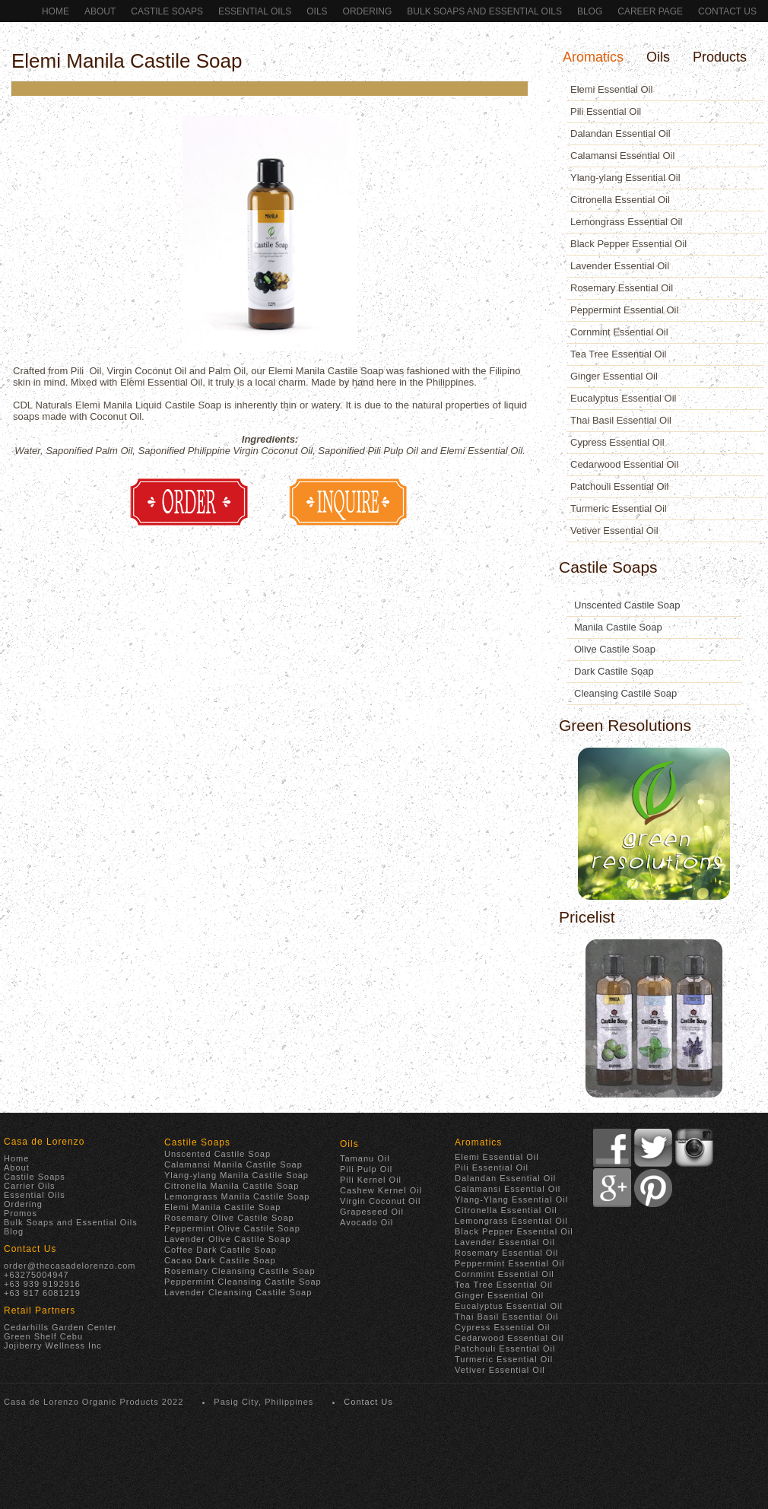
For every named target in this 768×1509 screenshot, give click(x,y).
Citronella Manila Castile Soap (231, 1185)
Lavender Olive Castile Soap (227, 1239)
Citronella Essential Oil (620, 199)
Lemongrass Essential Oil (626, 221)
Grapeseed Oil (372, 1211)
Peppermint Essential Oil (624, 310)
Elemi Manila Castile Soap (126, 60)
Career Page (650, 11)
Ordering (23, 1204)
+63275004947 (36, 1274)
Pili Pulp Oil (366, 1169)
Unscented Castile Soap (627, 605)
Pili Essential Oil (605, 111)
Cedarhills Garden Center (60, 1327)
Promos (20, 1213)
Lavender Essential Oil (619, 266)
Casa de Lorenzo (44, 1141)
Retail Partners (39, 1310)
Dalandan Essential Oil (620, 133)
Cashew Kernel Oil (381, 1190)
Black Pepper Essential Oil (628, 243)
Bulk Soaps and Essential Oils (484, 11)
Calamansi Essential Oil (622, 155)
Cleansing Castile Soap (625, 693)
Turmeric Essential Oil (618, 508)
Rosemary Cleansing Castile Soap (240, 1271)
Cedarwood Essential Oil (624, 464)
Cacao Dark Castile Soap (220, 1260)
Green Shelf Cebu (43, 1336)
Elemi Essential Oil (611, 89)
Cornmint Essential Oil (619, 332)
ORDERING (367, 11)
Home (55, 11)
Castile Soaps (167, 11)
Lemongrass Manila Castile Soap (236, 1196)
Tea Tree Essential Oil (618, 354)
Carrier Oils (30, 1185)
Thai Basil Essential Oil (620, 420)
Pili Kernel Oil (370, 1179)
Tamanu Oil (365, 1158)
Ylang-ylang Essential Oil (625, 177)
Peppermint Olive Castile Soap (232, 1228)
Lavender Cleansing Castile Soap (238, 1292)
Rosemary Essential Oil (621, 288)
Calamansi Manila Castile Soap (233, 1164)
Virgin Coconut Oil (380, 1201)
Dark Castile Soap (614, 671)
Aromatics (593, 57)
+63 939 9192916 (42, 1283)
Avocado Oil (366, 1222)
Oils (316, 11)
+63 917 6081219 (42, 1293)
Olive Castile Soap (614, 649)
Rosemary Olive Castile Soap (229, 1217)
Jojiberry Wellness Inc (53, 1345)
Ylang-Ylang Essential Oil (511, 1199)
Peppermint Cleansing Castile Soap (243, 1281)
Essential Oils (254, 11)
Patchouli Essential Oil (619, 486)
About (100, 11)
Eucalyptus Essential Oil (623, 398)
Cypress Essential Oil (617, 442)
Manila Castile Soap (618, 627)
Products (720, 57)
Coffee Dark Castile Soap (220, 1249)
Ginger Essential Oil (614, 376)
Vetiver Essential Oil (614, 530)
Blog (589, 11)
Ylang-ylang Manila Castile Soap (236, 1175)
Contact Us (727, 11)
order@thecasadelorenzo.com (70, 1265)
